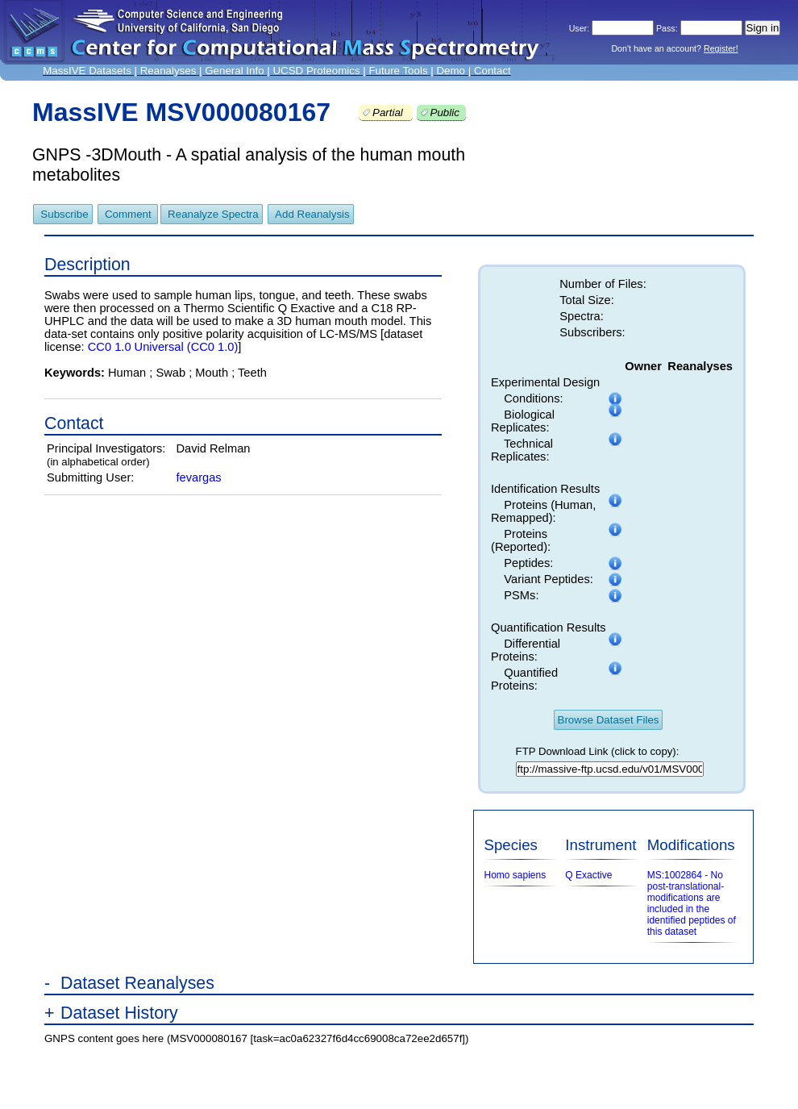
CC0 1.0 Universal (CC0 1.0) (163, 346)
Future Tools (397, 71)
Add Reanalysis (312, 214)
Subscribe (64, 214)
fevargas (198, 477)
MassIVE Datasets (87, 71)
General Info (234, 71)
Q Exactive (588, 875)
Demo (450, 71)
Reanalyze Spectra (213, 214)
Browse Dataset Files (608, 720)
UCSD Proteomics (316, 71)
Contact (492, 71)
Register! (721, 48)
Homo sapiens (515, 875)
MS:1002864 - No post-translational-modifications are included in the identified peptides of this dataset (691, 903)
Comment (129, 214)
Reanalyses (168, 71)
